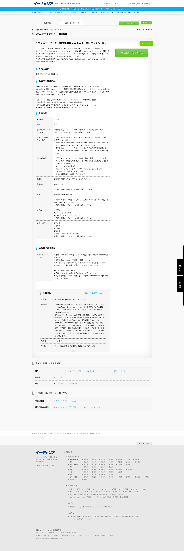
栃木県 (94, 462)
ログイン (121, 4)
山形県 (128, 459)
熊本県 (111, 477)
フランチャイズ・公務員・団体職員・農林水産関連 (112, 497)
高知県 (111, 474)
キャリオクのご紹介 (105, 507)
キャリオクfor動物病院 (104, 516)
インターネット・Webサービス (67, 384)
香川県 (94, 474)
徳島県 (86, 474)
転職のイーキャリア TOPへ (46, 465)
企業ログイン (112, 535)
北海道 (86, 459)
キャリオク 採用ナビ (76, 519)
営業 (71, 489)
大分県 (120, 477)
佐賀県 (94, 477)
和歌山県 (129, 469)
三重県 (111, 467)
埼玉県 (111, 462)
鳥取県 (86, 472)
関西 (71, 469)
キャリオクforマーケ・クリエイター (127, 516)
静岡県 (94, 467)
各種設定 (72, 507)
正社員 (57, 433)
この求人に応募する (129, 23)
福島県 (137, 459)
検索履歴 (180, 286)
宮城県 (111, 459)
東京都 (128, 462)
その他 (72, 479)
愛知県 (103, 467)
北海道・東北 (74, 459)
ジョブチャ (91, 519)
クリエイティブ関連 (139, 489)
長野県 (128, 464)
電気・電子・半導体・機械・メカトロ (127, 492)
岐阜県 (86, 467)
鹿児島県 (137, 477)
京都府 (94, 469)
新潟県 (86, 464)
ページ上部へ (145, 443)
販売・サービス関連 (83, 489)
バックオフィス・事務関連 (101, 492)
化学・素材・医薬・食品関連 (79, 494)
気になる (147, 22)
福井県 (111, 464)
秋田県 (120, 459)
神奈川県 (137, 462)
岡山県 (103, 472)
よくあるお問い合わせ (87, 507)
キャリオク (88, 516)
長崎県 (103, 477)
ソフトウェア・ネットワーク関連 (65, 12)
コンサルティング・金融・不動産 (80, 497)
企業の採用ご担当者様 (99, 535)
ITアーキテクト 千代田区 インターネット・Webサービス (78, 407)
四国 (71, 474)
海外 (85, 479)
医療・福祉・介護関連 (100, 494)
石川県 (103, 464)
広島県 (111, 472)
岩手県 (103, 459)
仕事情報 (47, 23)
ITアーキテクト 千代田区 (66, 401)
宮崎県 (128, 477)
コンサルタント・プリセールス (89, 12)
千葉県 (120, 462)
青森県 (94, 459)
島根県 (94, 472)
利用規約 (56, 535)
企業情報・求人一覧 (72, 23)
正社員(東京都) (66, 433)
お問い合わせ (47, 535)
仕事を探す (76, 3)
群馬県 (103, 462)
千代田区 (59, 377)
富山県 (94, 464)
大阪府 (103, 469)
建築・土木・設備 (117, 494)
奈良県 (120, 469)
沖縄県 (146, 477)
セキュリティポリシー (84, 535)
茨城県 (86, 462)
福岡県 (86, 477)
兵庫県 (111, 469)
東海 (71, 467)
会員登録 (107, 4)
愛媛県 (103, 474)
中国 (71, 472)
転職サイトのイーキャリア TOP (42, 12)
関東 (71, 462)
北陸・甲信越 (74, 464)
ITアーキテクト (106, 12)
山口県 (120, 472)
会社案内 (38, 535)
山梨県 (120, 464)
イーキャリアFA (75, 516)
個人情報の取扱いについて (68, 535)
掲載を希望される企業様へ (142, 4)
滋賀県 (86, 469)
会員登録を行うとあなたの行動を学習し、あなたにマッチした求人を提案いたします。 (92, 9)
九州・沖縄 (73, 477)
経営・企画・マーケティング (79, 492)
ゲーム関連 (124, 489)
